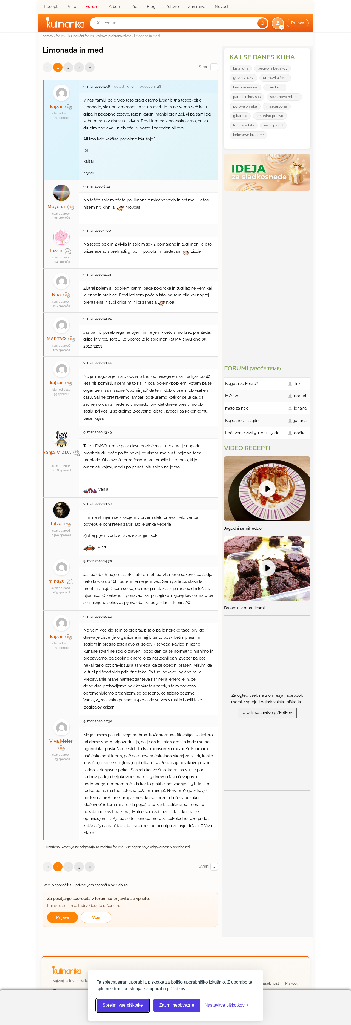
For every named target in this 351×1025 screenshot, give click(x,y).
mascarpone (276, 106)
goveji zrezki (243, 78)
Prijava (62, 917)
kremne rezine (245, 87)
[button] (291, 23)
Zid (134, 6)
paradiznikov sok (247, 97)
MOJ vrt (232, 395)
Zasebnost (269, 983)
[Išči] (262, 23)
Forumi (93, 6)
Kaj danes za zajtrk (242, 420)
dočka (299, 432)
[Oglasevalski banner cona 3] (268, 275)
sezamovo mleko (284, 97)
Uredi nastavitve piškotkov (267, 712)
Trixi (297, 383)
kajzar (56, 106)
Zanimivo (196, 6)
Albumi (115, 6)
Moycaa (56, 206)
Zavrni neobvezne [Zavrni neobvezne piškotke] (176, 1005)
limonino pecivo (269, 116)
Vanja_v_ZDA (57, 452)
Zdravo (172, 6)
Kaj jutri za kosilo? (241, 383)
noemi (300, 395)
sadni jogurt (273, 125)
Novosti (222, 6)
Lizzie (56, 250)
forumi (61, 36)
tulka (56, 523)
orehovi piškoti (275, 78)
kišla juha (240, 68)
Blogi (151, 6)
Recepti (51, 6)
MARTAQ (56, 338)
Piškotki (292, 983)
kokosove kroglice (248, 135)
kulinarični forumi (81, 36)
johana (300, 408)
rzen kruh (275, 87)
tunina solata (243, 125)
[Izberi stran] (214, 67)
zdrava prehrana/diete (114, 36)
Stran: (208, 67)
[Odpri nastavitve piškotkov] (226, 1005)
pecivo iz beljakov (272, 68)
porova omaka (245, 106)
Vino (72, 6)
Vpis (96, 917)
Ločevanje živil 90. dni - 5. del (253, 432)
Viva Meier (60, 741)
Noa (56, 294)
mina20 (56, 581)
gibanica (240, 116)
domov (48, 36)
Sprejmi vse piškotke (123, 1005)
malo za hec (236, 408)
